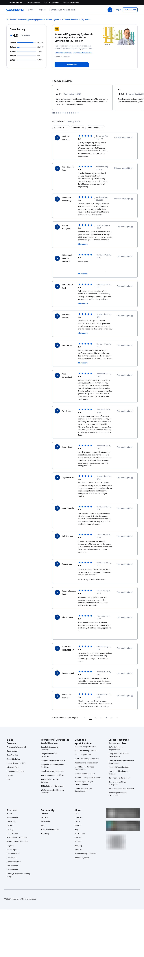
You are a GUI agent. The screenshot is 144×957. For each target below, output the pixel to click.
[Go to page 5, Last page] (111, 704)
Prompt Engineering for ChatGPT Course (84, 770)
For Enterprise (13, 837)
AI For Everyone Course (84, 742)
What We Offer (13, 804)
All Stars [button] (76, 127)
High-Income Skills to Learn (119, 765)
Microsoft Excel (13, 754)
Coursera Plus (12, 821)
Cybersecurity (12, 738)
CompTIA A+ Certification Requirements (119, 742)
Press (77, 800)
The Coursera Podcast (50, 817)
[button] (42, 9)
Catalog (10, 817)
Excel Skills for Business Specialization (84, 755)
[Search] (110, 9)
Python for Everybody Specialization (83, 777)
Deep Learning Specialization (86, 750)
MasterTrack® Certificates (17, 829)
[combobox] (78, 10)
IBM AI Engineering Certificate (52, 762)
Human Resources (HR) (16, 750)
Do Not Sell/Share (82, 845)
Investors (78, 804)
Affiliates (78, 837)
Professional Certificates (17, 825)
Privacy (78, 813)
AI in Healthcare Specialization (87, 746)
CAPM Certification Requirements (116, 735)
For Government (13, 841)
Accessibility (80, 821)
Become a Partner (14, 849)
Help (76, 817)
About (9, 800)
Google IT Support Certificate (53, 748)
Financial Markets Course (85, 761)
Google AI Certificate (49, 730)
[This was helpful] (125, 227)
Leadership (11, 809)
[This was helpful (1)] (123, 168)
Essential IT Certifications (119, 754)
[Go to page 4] (106, 704)
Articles (78, 829)
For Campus (11, 845)
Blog (43, 813)
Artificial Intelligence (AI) (16, 734)
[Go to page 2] (95, 704)
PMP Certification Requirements (121, 776)
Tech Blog (45, 821)
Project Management (15, 758)
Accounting (11, 730)
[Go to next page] (117, 704)
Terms (77, 809)
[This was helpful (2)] (123, 137)
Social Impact (12, 853)
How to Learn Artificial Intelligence (117, 770)
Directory (78, 833)
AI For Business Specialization (87, 738)
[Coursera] (14, 10)
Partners (44, 804)
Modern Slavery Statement (85, 841)
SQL (8, 766)
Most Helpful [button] (93, 127)
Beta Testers (46, 809)
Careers (10, 813)
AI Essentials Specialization (85, 734)
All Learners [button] (59, 127)
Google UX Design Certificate (52, 758)
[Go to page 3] (101, 704)
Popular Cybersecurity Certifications (118, 781)
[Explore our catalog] (31, 9)
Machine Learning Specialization (87, 765)
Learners (44, 800)
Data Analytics (12, 742)
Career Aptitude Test (117, 730)
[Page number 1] (90, 704)
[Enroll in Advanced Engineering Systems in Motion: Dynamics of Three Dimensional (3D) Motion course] (72, 64)
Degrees (10, 833)
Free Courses (12, 857)
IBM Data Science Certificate (52, 773)
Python (10, 762)
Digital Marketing (13, 746)
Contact (78, 825)
